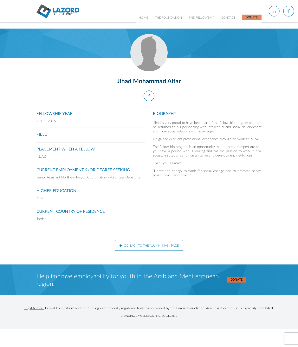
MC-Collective (166, 315)
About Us (164, 47)
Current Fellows (201, 62)
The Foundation (169, 27)
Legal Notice (34, 308)
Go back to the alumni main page (149, 245)
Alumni (195, 69)
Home (144, 27)
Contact (228, 27)
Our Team (164, 62)
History (162, 54)
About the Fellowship (205, 47)
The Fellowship (202, 27)
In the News (199, 77)
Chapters (197, 54)
